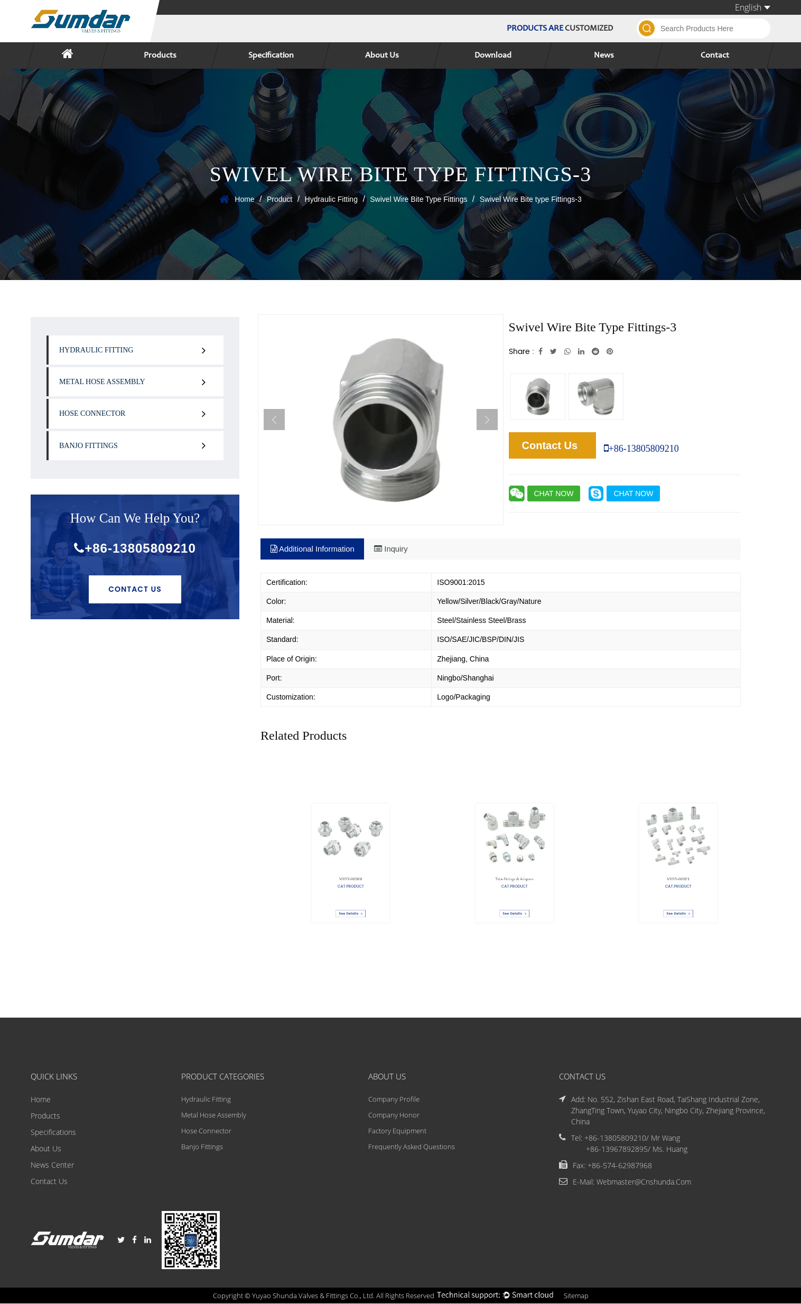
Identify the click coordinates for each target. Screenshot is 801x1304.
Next (487, 419)
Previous (274, 419)
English (752, 7)
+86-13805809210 (135, 548)
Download (492, 55)
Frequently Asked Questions (413, 1148)
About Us (382, 55)
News (604, 55)
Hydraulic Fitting (331, 199)
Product (279, 199)
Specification (271, 55)
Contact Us (135, 589)
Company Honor (393, 1116)
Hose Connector (92, 413)
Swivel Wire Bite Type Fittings (418, 199)
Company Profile (393, 1099)
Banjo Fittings (88, 446)
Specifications (53, 1132)
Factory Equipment (398, 1132)
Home (244, 199)
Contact (715, 55)
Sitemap (585, 1296)
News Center (52, 1165)
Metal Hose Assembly (102, 382)
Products (160, 55)
